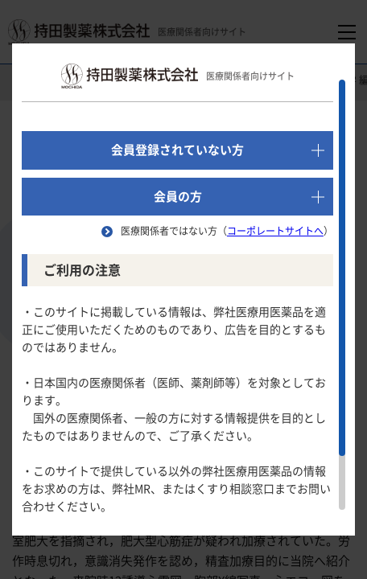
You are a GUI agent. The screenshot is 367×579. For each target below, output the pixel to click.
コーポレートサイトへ (275, 231)
